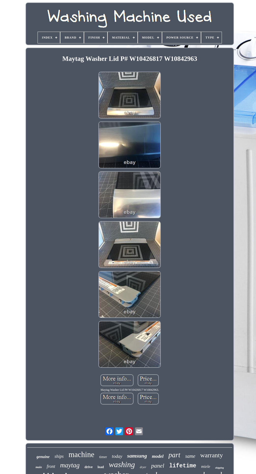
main (39, 467)
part (174, 455)
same (190, 456)
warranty (211, 455)
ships (59, 456)
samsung (137, 456)
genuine (43, 457)
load (100, 467)
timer (103, 457)
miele (205, 466)
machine (81, 454)
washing (122, 464)
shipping (219, 467)
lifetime (182, 466)
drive (88, 467)
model (158, 456)
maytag (70, 465)
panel (157, 465)
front (51, 466)
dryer (143, 467)
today (117, 456)
